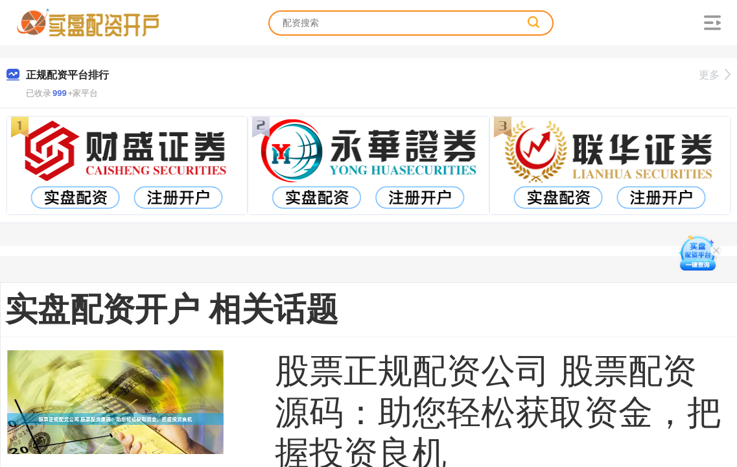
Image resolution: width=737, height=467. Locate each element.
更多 (715, 74)
